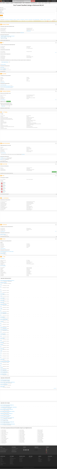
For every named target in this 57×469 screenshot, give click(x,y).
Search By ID (1, 17)
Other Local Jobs (3, 260)
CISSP (1, 308)
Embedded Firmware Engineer (30, 117)
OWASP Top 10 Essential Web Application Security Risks (7, 126)
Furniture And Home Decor (8, 85)
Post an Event (20, 461)
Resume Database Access (30, 56)
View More (55, 388)
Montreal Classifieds (22, 435)
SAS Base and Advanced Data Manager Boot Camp (7, 119)
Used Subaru (28, 245)
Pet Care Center (3, 151)
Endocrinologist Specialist (30, 202)
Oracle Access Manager (30, 126)
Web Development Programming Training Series (6, 118)
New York (12, 87)
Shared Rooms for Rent (29, 28)
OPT (1, 284)
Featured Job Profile (29, 51)
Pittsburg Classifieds (22, 437)
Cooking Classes (3, 228)
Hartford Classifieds (4, 433)
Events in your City (21, 457)
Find (1, 15)
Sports (28, 230)
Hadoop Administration (3, 327)
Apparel (2, 77)
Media (1, 269)
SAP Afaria (2, 127)
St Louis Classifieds (4, 440)
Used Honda (2, 244)
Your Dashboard (3, 48)
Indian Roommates (10, 281)
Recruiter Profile (3, 57)
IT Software (28, 260)
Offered (2, 38)
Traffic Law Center (29, 204)
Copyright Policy (40, 461)
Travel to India (30, 457)
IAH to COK (4, 191)
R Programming (29, 115)
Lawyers (45, 19)
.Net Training (11, 457)
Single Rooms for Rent (3, 28)
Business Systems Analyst (3, 319)
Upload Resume (29, 46)
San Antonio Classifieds (4, 439)
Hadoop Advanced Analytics (30, 124)
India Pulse (49, 457)
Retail (1, 268)
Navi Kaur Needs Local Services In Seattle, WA (6, 409)
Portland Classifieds (40, 437)
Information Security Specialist (4, 117)
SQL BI (28, 98)
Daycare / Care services (6, 143)
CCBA (27, 116)
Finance (28, 275)
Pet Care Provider (29, 151)
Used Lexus (2, 245)
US (47, 448)
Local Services (22, 19)
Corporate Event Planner (4, 201)
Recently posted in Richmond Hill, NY (4, 156)
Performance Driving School (30, 203)
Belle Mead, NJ (7, 159)
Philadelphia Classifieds (40, 436)
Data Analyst (2, 342)
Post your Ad (48, 19)
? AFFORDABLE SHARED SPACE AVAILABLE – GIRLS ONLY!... (8, 407)
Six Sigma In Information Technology (31, 120)
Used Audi (2, 247)
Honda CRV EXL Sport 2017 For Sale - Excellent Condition (6, 251)
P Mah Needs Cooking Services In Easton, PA (6, 413)
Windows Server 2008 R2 (4, 128)
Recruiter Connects (3, 52)
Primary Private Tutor (29, 206)
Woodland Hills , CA (6, 418)
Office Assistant (2, 386)
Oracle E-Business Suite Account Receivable (32, 127)
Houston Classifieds (22, 433)
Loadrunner (2, 321)
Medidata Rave (29, 125)
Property (49, 458)
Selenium (1, 367)
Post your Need (14, 451)
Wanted (4, 159)
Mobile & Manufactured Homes (30, 169)
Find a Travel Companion (30, 179)
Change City (54, 19)
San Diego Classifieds (22, 439)
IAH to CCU (4, 188)
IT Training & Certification (6, 91)
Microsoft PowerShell (29, 118)
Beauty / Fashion (29, 268)
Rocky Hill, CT (4, 252)
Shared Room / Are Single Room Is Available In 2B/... (7, 417)
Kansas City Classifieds (22, 434)
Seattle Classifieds (40, 439)
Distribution (2, 275)
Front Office (2, 267)
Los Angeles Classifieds (40, 434)
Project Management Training (13, 458)
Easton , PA (5, 414)
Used (27, 247)
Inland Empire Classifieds (4, 434)
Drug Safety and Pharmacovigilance (5, 361)
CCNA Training (11, 462)
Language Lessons (3, 230)
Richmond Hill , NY (6, 281)
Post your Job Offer (3, 64)
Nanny (1, 159)
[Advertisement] (28, 135)
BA (0, 286)
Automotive (2, 270)
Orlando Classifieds (22, 436)
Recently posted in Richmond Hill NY (4, 83)
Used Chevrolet (3, 246)
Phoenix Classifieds (4, 437)
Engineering (28, 269)
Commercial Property (29, 170)
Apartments (2, 168)
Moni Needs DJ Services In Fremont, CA (5, 415)
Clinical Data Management (3, 329)
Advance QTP (2, 302)
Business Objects (3, 97)
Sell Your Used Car (3, 248)
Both (4, 38)
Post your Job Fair (29, 57)
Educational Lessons (29, 229)
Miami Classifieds (4, 435)
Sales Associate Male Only (3, 384)
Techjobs (8, 285)
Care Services (7, 19)
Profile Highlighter (3, 51)
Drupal (2, 124)
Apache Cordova (3, 115)
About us (39, 457)
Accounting (28, 270)
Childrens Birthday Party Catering (31, 201)
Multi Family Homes (3, 170)
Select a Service (1, 7)
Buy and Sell (30, 19)
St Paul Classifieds (22, 440)
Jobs (2, 42)
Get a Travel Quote (3, 179)
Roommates (11, 19)
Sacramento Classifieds (40, 438)
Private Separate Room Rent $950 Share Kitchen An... (7, 280)
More (55, 52)
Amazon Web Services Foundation (31, 97)
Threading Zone (3, 206)
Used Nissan (28, 244)
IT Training (41, 19)
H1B (1, 340)
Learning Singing (3, 202)
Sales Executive (2, 67)
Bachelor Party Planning (4, 203)
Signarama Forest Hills (3, 234)
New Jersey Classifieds (40, 435)
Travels (3, 175)
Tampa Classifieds (40, 440)
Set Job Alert (28, 47)
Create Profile (2, 47)
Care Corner (23, 154)
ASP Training (11, 461)
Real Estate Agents (3, 169)
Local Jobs (18, 19)
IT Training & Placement (30, 48)
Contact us (39, 458)
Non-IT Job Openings (3, 265)
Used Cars (26, 19)
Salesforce (1, 344)
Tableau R (2, 120)
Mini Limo (28, 205)
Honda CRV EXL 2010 (2, 253)
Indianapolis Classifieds (40, 433)
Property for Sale (2, 461)
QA (0, 289)
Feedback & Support (3, 451)
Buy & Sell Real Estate (36, 19)
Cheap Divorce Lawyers (3, 204)
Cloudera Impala (29, 119)
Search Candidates (3, 56)
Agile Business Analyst (3, 304)
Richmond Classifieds (22, 438)
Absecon (11, 85)
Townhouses (28, 168)
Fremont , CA (5, 416)
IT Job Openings (2, 258)
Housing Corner (22, 32)
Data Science (2, 98)
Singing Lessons (3, 229)
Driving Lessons (29, 228)
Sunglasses (2, 78)
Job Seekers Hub (3, 46)
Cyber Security (2, 300)
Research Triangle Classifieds (5, 438)
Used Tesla (28, 246)
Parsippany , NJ (4, 420)
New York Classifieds (4, 436)
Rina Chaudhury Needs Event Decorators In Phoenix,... (7, 411)
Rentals (15, 19)
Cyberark (2, 116)
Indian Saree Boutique (3, 205)
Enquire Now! (8, 101)
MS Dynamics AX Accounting (4, 125)
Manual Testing (2, 338)
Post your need (3, 231)
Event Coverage (21, 458)
